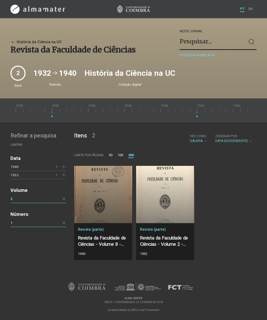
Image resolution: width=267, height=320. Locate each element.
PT (242, 9)
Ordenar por (226, 136)
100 (120, 155)
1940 (14, 167)
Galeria (198, 138)
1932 (14, 175)
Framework (152, 310)
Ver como (198, 136)
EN (250, 9)
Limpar (16, 145)
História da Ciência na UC (36, 42)
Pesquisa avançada (197, 55)
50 (110, 155)
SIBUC (135, 310)
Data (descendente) (234, 138)
